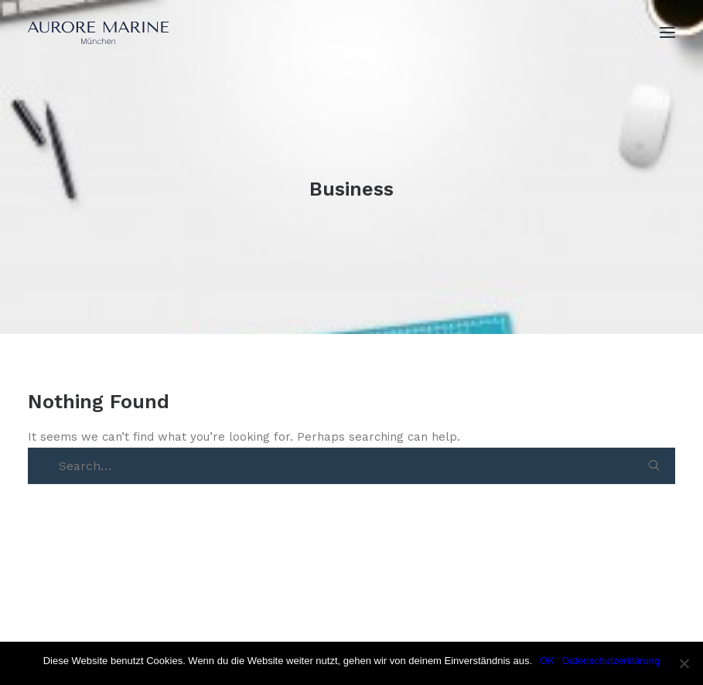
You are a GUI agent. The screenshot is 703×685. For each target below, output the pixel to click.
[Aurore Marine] (98, 32)
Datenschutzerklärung (611, 660)
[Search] (359, 466)
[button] (653, 465)
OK (547, 660)
